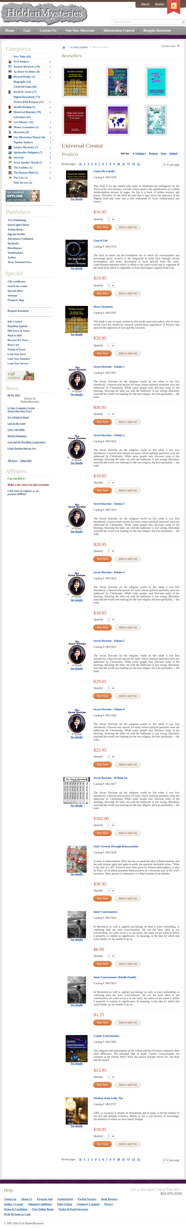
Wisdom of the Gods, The (108, 1098)
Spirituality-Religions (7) (25, 152)
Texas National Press (20, 262)
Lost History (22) (21, 122)
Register (159, 4)
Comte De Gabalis (104, 171)
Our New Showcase (79, 30)
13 (133, 163)
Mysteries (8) (19, 132)
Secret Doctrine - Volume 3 (109, 503)
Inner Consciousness (105, 911)
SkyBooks (13, 243)
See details (77, 199)
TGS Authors (19, 61)
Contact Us (48, 30)
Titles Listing (64, 1204)
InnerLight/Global (18, 224)
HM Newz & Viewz (19, 330)
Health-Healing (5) (22, 107)
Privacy (108, 1204)
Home (9, 30)
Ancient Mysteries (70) (24, 66)
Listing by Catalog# (88, 1204)
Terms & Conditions (16, 1209)
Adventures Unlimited (20, 238)
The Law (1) (18, 177)
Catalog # (140, 153)
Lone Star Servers (18, 363)
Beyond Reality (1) (22, 76)
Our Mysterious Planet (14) (27, 137)
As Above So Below (79, 47)
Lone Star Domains (19, 358)
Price (163, 153)
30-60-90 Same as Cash (17, 1214)
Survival (16, 157)
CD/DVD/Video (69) (25, 86)
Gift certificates (17, 281)
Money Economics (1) (24, 127)
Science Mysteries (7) (23, 147)
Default (173, 153)
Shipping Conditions (40, 1204)
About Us (26, 1199)
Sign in (145, 4)
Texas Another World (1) (25, 162)
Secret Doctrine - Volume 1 (109, 366)
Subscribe (26, 460)
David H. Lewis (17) (23, 92)
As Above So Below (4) (24, 71)
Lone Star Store (17, 354)
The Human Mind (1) (23, 172)
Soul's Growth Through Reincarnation (116, 846)
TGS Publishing (17, 220)
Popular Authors (23, 142)
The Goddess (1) (20, 167)
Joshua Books (15, 229)
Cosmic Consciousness (106, 1035)
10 (118, 163)
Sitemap (12, 295)
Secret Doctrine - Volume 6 (109, 709)
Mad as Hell (15, 335)
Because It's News (18, 340)
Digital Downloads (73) (27, 97)
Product (153, 153)
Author (12, 257)
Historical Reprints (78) (25, 112)
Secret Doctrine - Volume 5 (109, 640)
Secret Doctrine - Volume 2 (109, 435)
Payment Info (45, 1199)
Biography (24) (22, 81)
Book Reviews (109, 1199)
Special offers (15, 290)
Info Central (15, 321)
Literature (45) (22, 117)
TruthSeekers (15, 252)
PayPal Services (87, 1199)
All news (12, 460)
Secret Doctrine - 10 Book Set (110, 777)
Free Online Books (43, 1209)
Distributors (15, 248)
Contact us (10, 1199)
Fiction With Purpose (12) (29, 102)
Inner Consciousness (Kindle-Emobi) (115, 977)
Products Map (16, 300)
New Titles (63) (22, 56)
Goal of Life (101, 240)
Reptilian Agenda (18, 326)
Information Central (119, 30)
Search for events (18, 286)
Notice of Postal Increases (73, 1209)
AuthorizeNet (65, 1199)
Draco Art (13, 344)
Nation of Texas (17, 349)
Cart (26, 30)
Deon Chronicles (103, 306)
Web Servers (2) (23, 182)
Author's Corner (13, 1204)
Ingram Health (16, 234)
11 (123, 163)
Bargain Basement (18, 310)
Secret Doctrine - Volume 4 (109, 572)
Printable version (168, 46)
